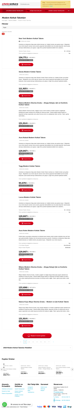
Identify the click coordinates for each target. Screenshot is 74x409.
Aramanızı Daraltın (7, 31)
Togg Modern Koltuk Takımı (29, 166)
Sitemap (43, 388)
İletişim (42, 390)
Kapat (51, 6)
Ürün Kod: (24, 41)
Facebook (30, 388)
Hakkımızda (44, 387)
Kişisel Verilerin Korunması (19, 391)
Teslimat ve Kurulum (7, 389)
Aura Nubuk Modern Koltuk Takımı (32, 137)
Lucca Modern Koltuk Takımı (30, 197)
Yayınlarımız (31, 392)
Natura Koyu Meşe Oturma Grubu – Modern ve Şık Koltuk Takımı (44, 302)
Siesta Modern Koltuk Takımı (30, 72)
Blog (29, 390)
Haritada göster (58, 392)
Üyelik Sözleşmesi (19, 389)
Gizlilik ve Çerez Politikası (19, 395)
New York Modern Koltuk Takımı (31, 38)
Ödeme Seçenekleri (7, 393)
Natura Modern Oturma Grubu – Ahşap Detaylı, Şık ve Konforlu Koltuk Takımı (45, 368)
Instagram (30, 387)
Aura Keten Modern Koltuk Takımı (32, 230)
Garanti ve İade (6, 391)
